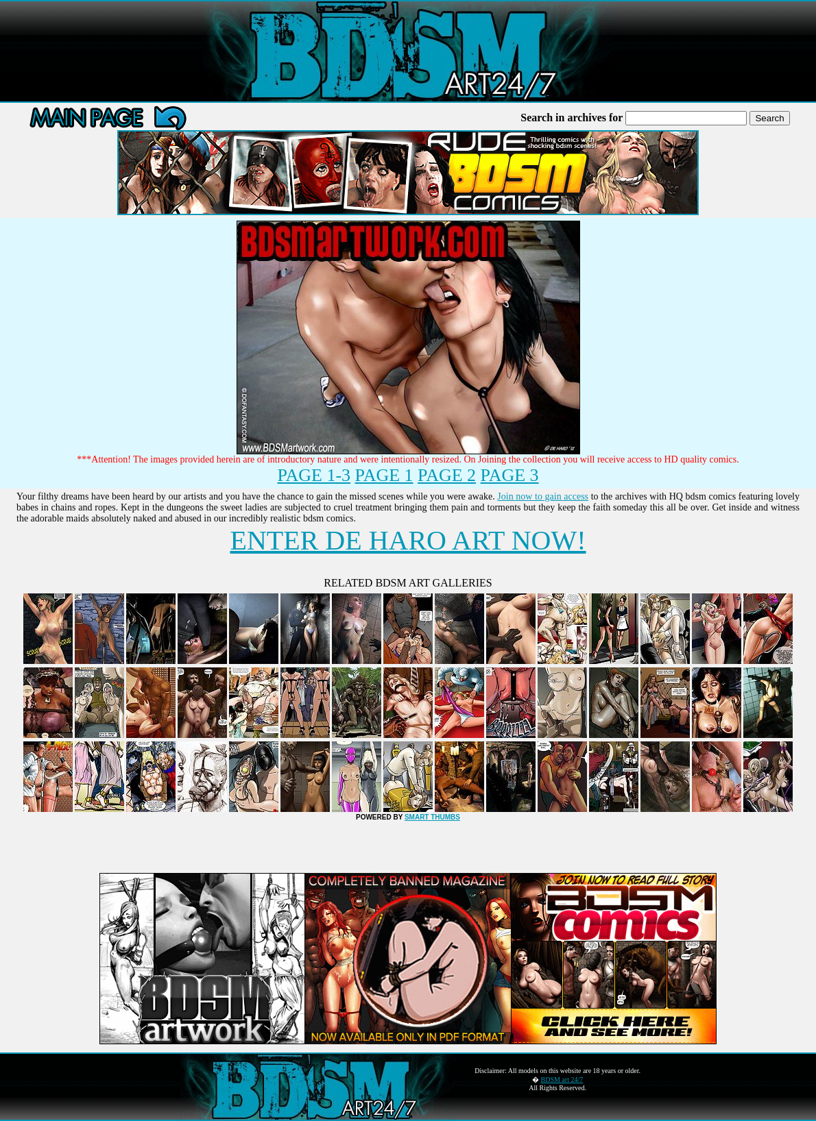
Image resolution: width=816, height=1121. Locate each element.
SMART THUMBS (432, 817)
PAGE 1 (384, 475)
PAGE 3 (510, 475)
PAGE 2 (447, 475)
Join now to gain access (542, 496)
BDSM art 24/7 (562, 1079)
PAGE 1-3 (313, 475)
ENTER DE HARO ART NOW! (408, 540)
